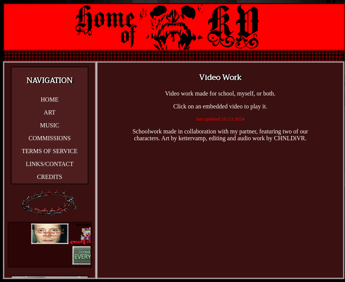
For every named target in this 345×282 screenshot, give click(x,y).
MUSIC (50, 125)
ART (49, 112)
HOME (49, 99)
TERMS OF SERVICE (49, 151)
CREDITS (50, 177)
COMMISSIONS (49, 138)
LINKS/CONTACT (50, 164)
